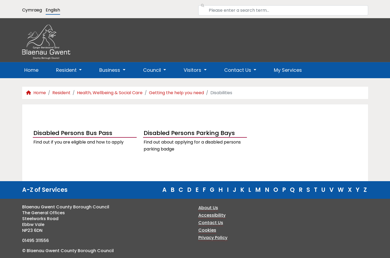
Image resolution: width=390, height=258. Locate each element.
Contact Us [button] (238, 70)
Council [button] (152, 70)
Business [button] (110, 70)
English (53, 10)
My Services (288, 70)
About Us (208, 208)
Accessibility (212, 215)
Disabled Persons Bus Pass (72, 133)
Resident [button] (67, 70)
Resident (61, 93)
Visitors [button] (193, 70)
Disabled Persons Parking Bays (189, 133)
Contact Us (210, 223)
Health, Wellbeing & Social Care (110, 93)
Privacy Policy (212, 238)
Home (31, 70)
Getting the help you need (176, 93)
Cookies (207, 230)
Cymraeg (32, 10)
